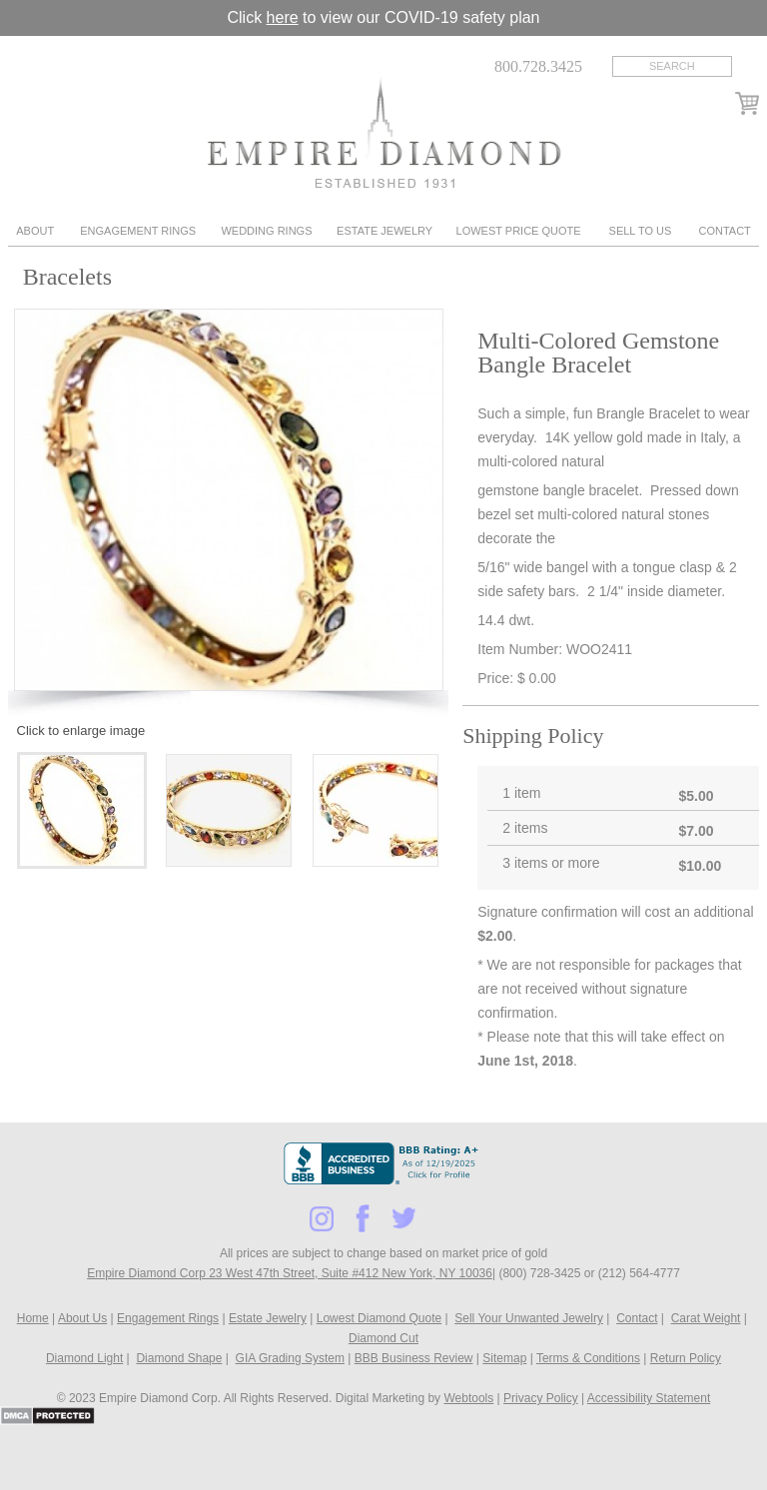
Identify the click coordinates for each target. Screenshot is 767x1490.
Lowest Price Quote (518, 231)
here (283, 17)
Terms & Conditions (588, 1358)
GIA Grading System (290, 1358)
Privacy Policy (540, 1398)
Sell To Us (640, 231)
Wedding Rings (266, 231)
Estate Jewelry (384, 231)
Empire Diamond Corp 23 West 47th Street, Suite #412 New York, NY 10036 (289, 1273)
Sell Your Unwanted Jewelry (528, 1318)
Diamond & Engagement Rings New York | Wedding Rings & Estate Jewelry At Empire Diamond (384, 132)
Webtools (468, 1398)
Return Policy (685, 1358)
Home (33, 1318)
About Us (82, 1318)
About (35, 231)
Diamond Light (84, 1358)
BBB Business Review (414, 1358)
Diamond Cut (383, 1338)
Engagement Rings (138, 231)
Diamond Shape (179, 1358)
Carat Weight (706, 1318)
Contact (724, 231)
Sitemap (504, 1358)
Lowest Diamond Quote (379, 1318)
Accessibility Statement (648, 1398)
